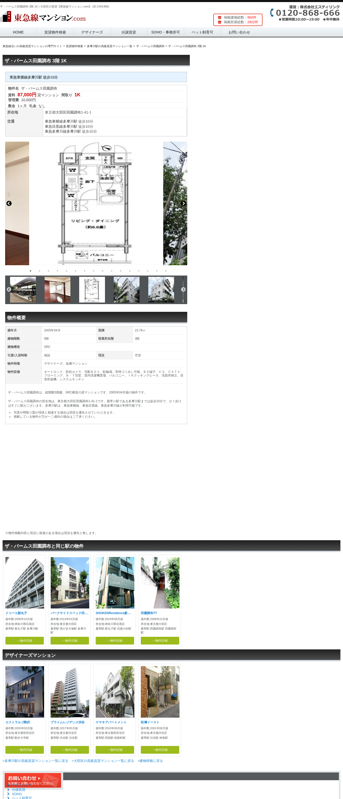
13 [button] (138, 270)
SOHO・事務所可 (165, 32)
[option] (96, 203)
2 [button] (39, 270)
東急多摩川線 (56, 131)
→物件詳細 (24, 640)
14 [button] (147, 270)
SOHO (17, 794)
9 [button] (102, 270)
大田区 (61, 112)
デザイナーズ (92, 32)
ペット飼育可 (202, 32)
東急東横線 (54, 121)
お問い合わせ (239, 32)
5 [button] (66, 270)
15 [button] (156, 270)
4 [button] (57, 270)
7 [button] (84, 270)
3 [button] (48, 270)
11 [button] (120, 270)
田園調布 (74, 112)
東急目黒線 (54, 126)
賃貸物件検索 (55, 32)
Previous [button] (9, 203)
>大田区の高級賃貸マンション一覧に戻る (103, 761)
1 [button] (30, 270)
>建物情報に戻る (150, 761)
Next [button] (183, 203)
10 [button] (111, 270)
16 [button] (165, 270)
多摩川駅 (70, 121)
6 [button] (75, 270)
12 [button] (129, 270)
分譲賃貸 (128, 32)
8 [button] (93, 270)
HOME (18, 32)
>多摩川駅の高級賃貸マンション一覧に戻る (35, 761)
